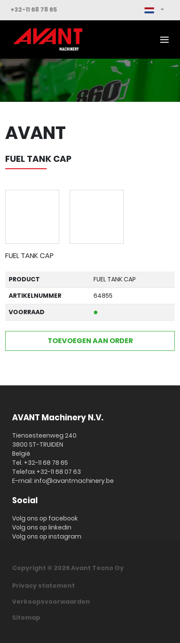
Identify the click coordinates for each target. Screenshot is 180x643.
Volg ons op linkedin (41, 527)
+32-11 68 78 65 (33, 9)
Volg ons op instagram (46, 536)
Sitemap (26, 617)
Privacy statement (43, 585)
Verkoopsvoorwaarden (51, 601)
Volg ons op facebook (45, 518)
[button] (154, 10)
